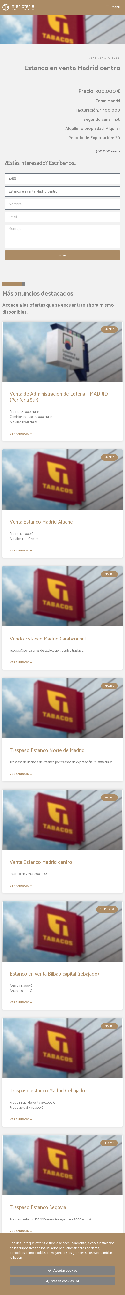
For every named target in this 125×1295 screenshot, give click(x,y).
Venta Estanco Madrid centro (41, 862)
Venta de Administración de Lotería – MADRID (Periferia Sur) (59, 397)
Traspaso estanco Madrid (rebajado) (48, 1091)
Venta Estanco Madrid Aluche (41, 522)
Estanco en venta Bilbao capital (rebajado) (54, 974)
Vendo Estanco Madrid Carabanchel (48, 639)
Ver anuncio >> (21, 434)
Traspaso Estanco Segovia (38, 1208)
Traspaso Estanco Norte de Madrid (47, 750)
